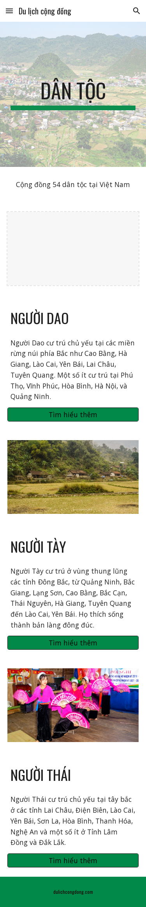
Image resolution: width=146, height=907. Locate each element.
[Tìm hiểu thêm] (73, 415)
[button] (9, 10)
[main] (73, 94)
